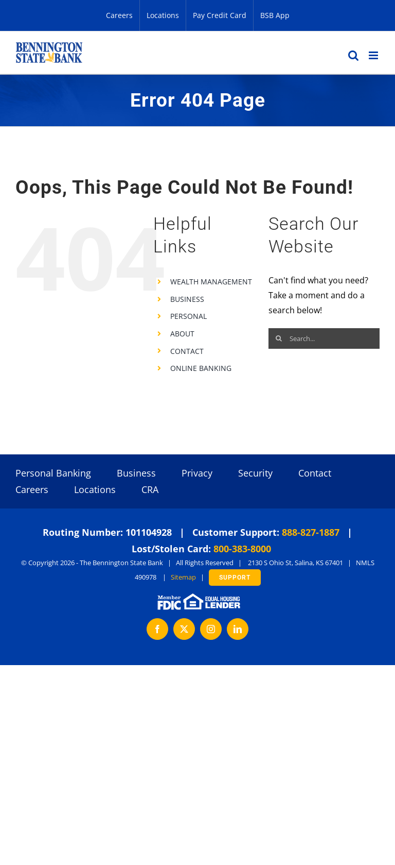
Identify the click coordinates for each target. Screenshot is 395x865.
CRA (149, 489)
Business (136, 473)
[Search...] (324, 338)
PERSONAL (188, 316)
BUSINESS (187, 299)
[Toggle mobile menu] (374, 55)
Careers (31, 489)
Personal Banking (53, 473)
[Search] (278, 338)
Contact (314, 473)
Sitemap (183, 577)
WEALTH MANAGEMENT (211, 281)
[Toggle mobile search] (353, 55)
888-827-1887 (310, 532)
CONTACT (187, 351)
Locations (95, 489)
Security (255, 473)
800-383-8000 (242, 548)
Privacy (197, 473)
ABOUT (182, 333)
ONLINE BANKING (200, 368)
